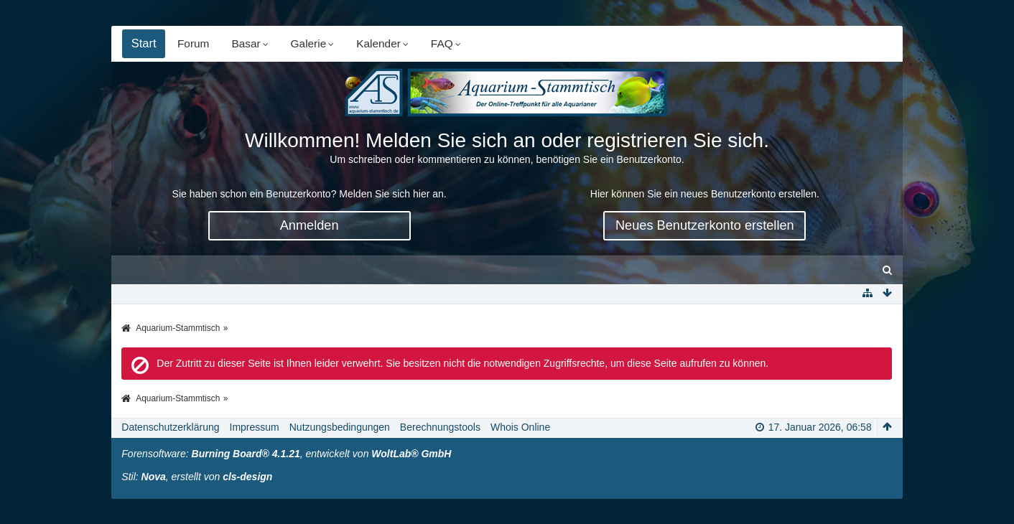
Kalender (379, 43)
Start (144, 43)
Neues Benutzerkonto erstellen (704, 225)
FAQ (443, 43)
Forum (194, 43)
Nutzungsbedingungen (339, 427)
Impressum (254, 427)
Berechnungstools (440, 427)
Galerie (309, 43)
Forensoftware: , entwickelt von (286, 453)
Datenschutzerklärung (170, 427)
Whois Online (520, 427)
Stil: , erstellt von (196, 476)
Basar (246, 43)
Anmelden (309, 225)
